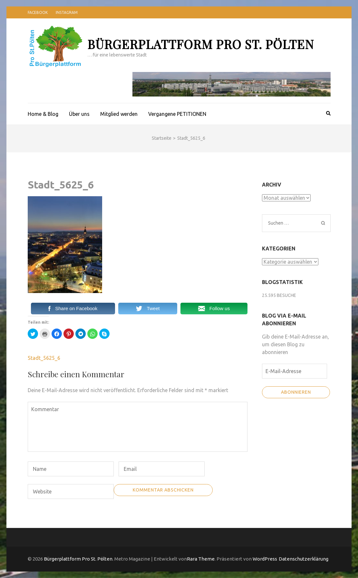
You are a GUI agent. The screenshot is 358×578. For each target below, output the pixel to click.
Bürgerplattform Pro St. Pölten (200, 44)
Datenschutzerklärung (303, 559)
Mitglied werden (119, 114)
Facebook (38, 12)
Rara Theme (201, 559)
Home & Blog (43, 114)
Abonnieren (296, 392)
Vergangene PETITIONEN (177, 114)
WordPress (265, 559)
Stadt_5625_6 (44, 358)
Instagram (67, 12)
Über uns (79, 114)
